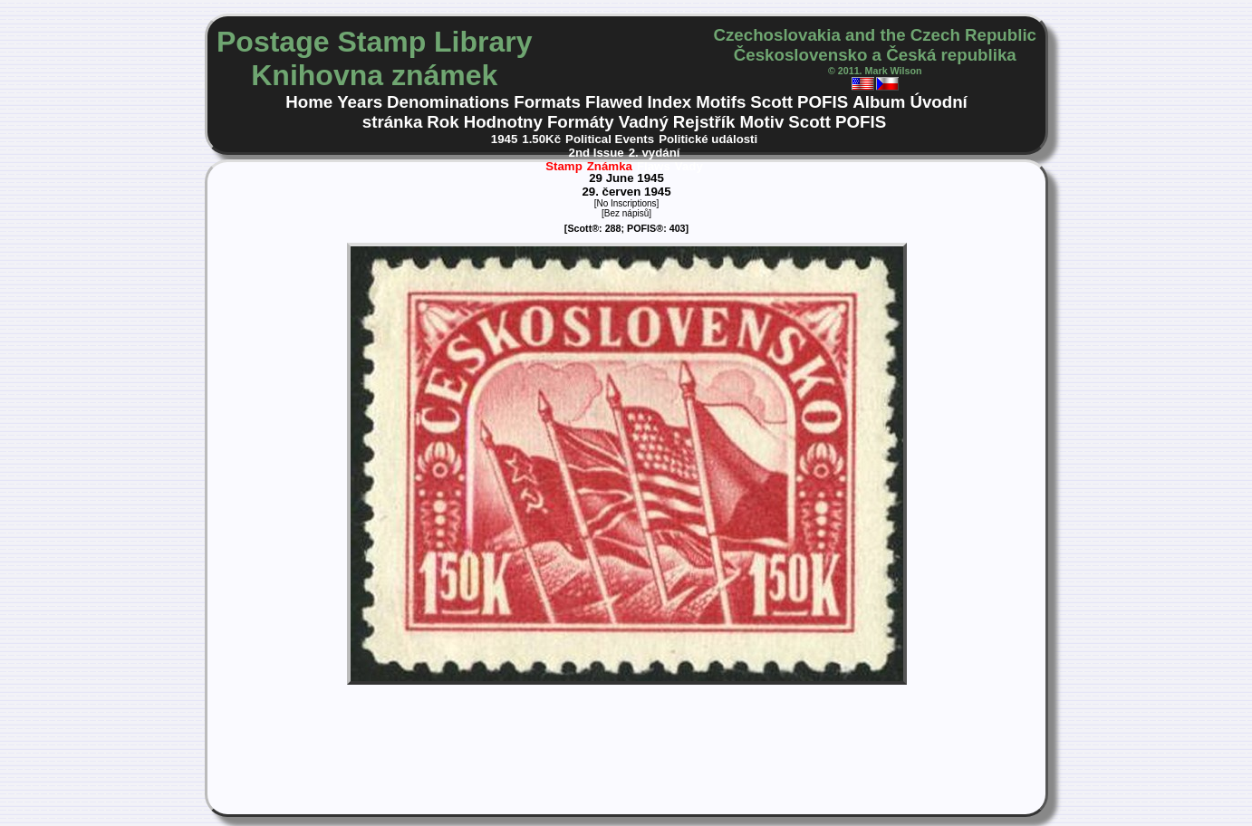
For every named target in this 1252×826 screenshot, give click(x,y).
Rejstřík (704, 121)
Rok (442, 121)
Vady (689, 166)
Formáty (580, 121)
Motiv (761, 121)
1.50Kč (541, 139)
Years (359, 101)
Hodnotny (503, 121)
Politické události (708, 139)
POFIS (822, 101)
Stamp (564, 166)
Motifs (721, 101)
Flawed (613, 101)
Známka (609, 166)
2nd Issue (596, 152)
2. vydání (654, 152)
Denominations (448, 101)
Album (878, 101)
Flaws (653, 166)
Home (308, 101)
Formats (547, 101)
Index (669, 101)
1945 (504, 139)
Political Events (609, 139)
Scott (771, 101)
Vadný (644, 121)
